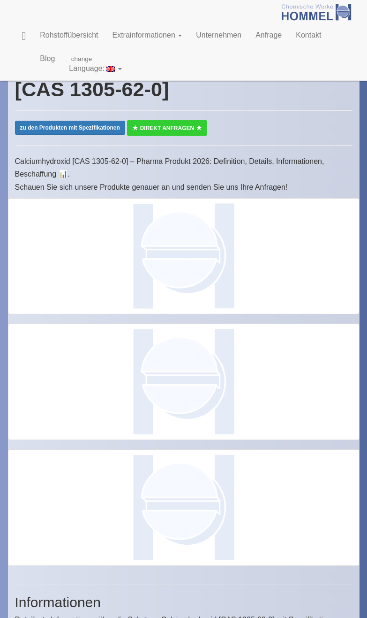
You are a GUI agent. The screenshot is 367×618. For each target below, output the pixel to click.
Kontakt (308, 35)
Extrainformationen (147, 35)
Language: (95, 63)
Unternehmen (218, 35)
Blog (47, 58)
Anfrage (268, 35)
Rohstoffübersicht (69, 35)
